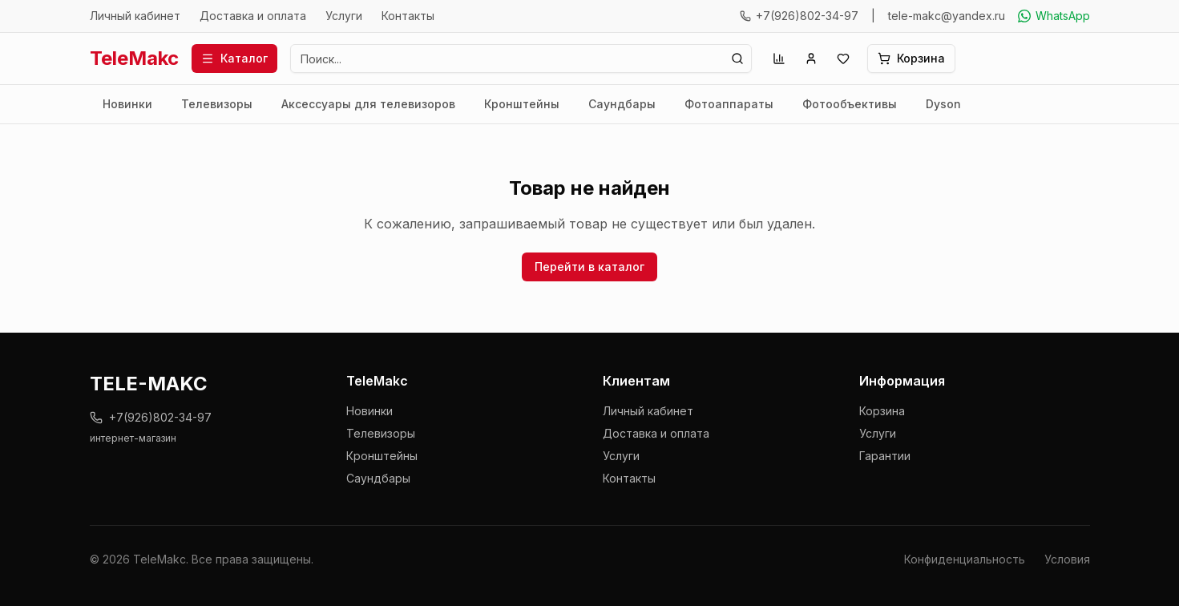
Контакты (408, 15)
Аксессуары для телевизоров (368, 104)
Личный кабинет (135, 15)
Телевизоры (216, 104)
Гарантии (884, 456)
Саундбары (622, 104)
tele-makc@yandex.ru (946, 15)
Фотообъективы (849, 104)
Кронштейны (521, 104)
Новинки (127, 104)
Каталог (234, 58)
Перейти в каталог (589, 266)
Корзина (882, 411)
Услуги (343, 15)
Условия (1067, 559)
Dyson (943, 104)
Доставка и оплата (253, 15)
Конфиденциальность (964, 559)
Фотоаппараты (728, 104)
